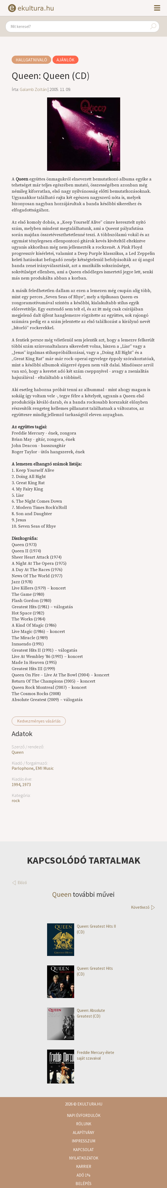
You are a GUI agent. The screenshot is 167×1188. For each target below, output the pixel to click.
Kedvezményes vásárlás (39, 721)
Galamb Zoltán (33, 89)
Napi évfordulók (83, 1115)
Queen (18, 752)
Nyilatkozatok (83, 1158)
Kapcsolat (83, 1149)
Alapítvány (83, 1132)
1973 (26, 784)
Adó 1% (83, 1175)
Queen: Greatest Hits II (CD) (81, 929)
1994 (16, 784)
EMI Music (44, 768)
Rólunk (83, 1123)
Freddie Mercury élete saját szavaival (80, 1055)
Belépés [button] (83, 1183)
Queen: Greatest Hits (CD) (80, 971)
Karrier (83, 1166)
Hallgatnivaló (31, 59)
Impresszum (83, 1140)
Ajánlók (65, 59)
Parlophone (23, 768)
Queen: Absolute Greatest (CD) (76, 1013)
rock (16, 800)
